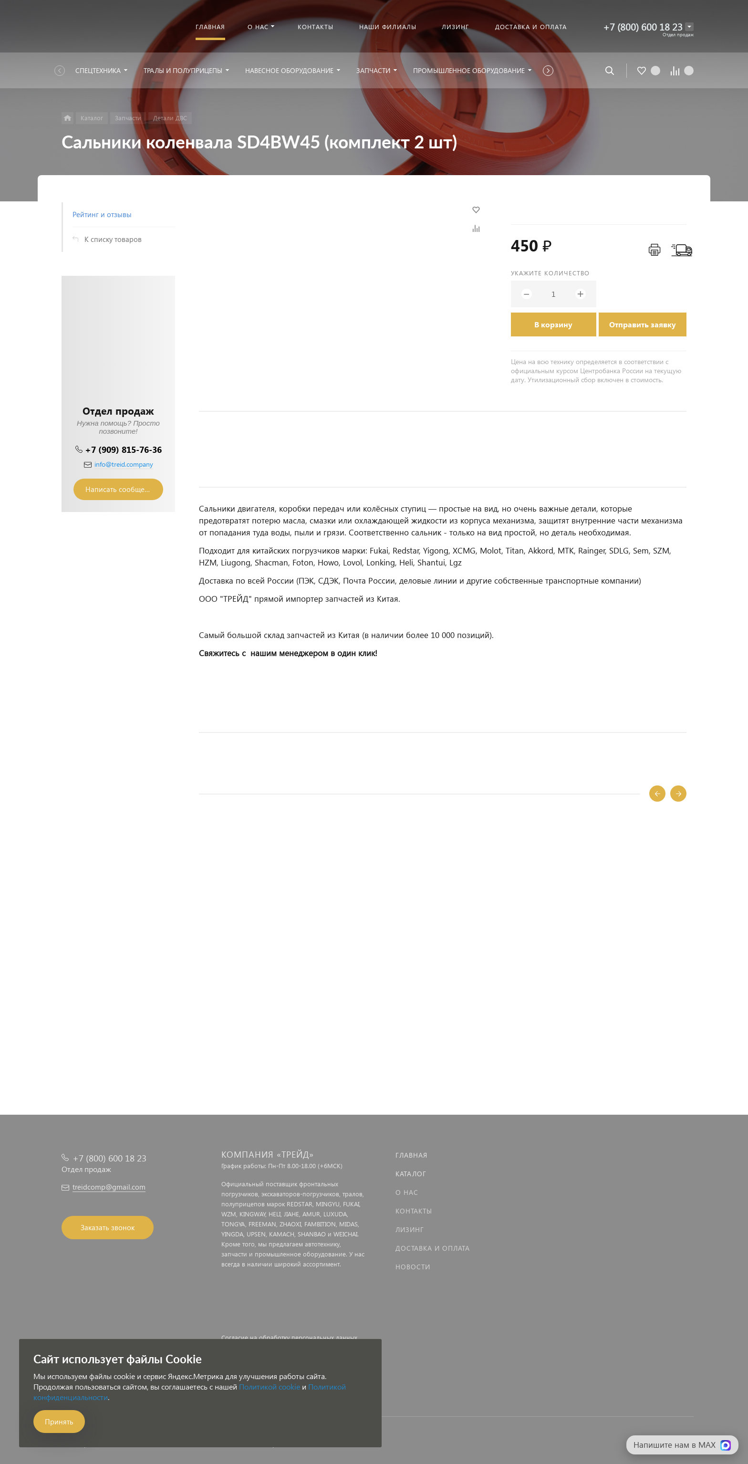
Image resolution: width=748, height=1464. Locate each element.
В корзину (553, 324)
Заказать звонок (108, 1227)
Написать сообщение (121, 489)
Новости (412, 1266)
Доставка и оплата (432, 1248)
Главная (411, 1155)
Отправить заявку (642, 324)
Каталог (410, 1173)
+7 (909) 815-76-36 (123, 449)
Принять (59, 1421)
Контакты (413, 1210)
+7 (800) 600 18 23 (643, 26)
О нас (406, 1192)
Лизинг (409, 1229)
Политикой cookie (269, 1386)
